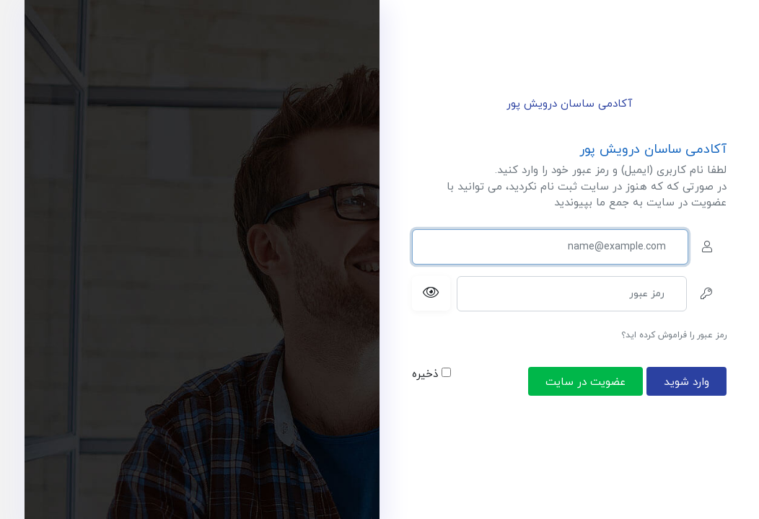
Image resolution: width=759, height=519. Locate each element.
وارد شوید (686, 382)
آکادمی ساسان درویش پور (569, 104)
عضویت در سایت (585, 382)
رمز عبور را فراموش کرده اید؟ (674, 335)
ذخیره (431, 374)
